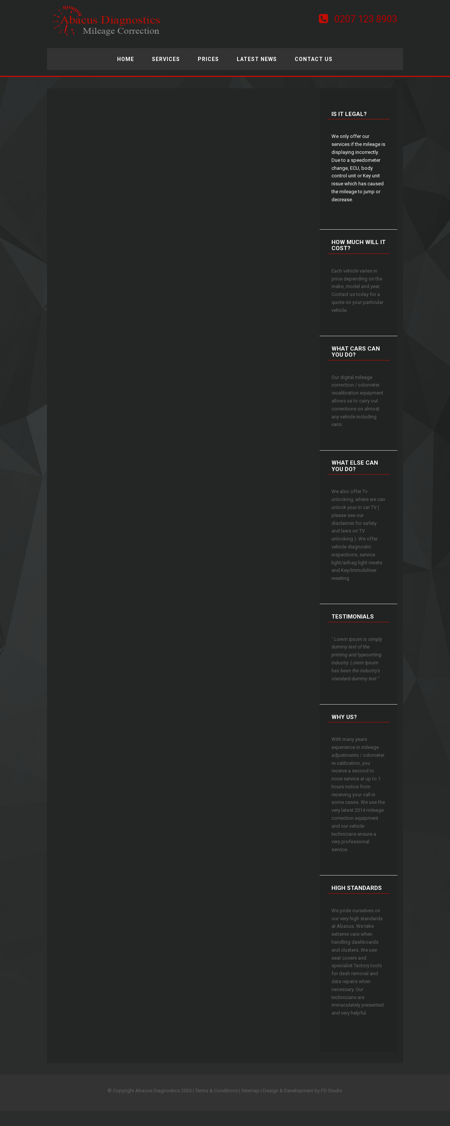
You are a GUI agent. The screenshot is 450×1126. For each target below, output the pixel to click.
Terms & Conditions (216, 1090)
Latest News (257, 59)
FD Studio (331, 1090)
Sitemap (250, 1090)
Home (125, 59)
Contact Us (314, 59)
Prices (208, 59)
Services (166, 59)
